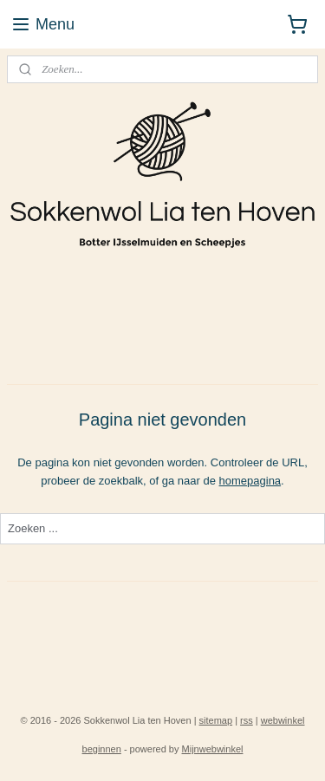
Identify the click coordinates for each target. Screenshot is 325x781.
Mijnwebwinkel (213, 749)
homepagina (250, 479)
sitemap (216, 720)
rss (246, 720)
